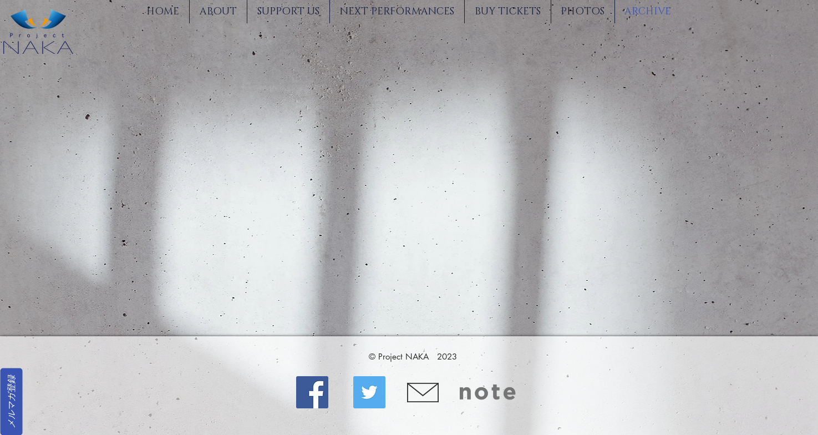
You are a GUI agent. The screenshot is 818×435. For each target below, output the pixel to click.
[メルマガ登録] (11, 401)
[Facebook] (312, 392)
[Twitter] (369, 392)
